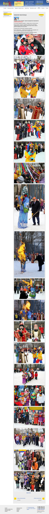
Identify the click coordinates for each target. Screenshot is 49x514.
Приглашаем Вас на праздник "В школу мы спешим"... (18, 4)
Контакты (43, 8)
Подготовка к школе (33, 8)
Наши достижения (6, 15)
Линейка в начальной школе (37, 498)
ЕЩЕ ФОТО (28, 492)
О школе (5, 8)
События (38, 8)
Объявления (5, 12)
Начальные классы (10, 8)
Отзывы (47, 8)
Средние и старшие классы (19, 8)
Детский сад (27, 8)
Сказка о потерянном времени (21, 498)
